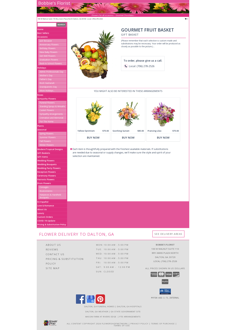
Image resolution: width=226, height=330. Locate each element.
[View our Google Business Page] (90, 303)
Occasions (42, 36)
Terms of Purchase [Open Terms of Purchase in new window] (163, 323)
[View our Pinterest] (100, 303)
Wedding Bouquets (46, 164)
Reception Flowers (46, 172)
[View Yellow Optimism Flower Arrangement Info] (93, 113)
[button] (165, 291)
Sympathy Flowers (46, 98)
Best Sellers (43, 33)
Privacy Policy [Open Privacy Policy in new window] (139, 323)
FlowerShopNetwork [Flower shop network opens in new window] (115, 323)
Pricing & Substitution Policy (51, 224)
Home (40, 29)
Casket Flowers (47, 110)
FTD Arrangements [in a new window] (130, 316)
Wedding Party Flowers (48, 168)
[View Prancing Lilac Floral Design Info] (163, 113)
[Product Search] (46, 25)
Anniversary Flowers (49, 44)
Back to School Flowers (51, 63)
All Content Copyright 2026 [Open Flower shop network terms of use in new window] (84, 323)
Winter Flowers (47, 145)
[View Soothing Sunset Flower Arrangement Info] (128, 113)
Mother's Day (46, 75)
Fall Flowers (45, 141)
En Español (42, 201)
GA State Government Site (126, 311)
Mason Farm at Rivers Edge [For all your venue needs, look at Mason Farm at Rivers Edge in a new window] (101, 316)
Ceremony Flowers (46, 175)
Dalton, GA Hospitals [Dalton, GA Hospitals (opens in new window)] (129, 306)
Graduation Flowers (49, 59)
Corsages (44, 187)
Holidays (41, 67)
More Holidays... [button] (47, 90)
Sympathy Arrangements (51, 114)
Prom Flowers (44, 183)
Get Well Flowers (47, 55)
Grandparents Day (48, 86)
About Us (42, 209)
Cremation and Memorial (51, 117)
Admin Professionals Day (51, 71)
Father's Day (46, 79)
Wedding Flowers (45, 160)
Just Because (46, 40)
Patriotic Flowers (45, 179)
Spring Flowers (46, 133)
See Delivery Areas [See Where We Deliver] (168, 234)
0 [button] (186, 19)
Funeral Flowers (47, 102)
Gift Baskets (43, 153)
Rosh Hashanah (47, 83)
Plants (40, 125)
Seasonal (41, 129)
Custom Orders (45, 217)
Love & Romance (45, 205)
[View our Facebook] (80, 303)
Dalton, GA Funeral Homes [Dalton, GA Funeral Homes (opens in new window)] (99, 306)
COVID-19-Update (46, 220)
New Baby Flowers (48, 52)
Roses (40, 95)
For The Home (46, 121)
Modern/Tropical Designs (50, 149)
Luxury (40, 213)
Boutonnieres (46, 191)
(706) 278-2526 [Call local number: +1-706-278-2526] (97, 19)
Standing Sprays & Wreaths (52, 106)
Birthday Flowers (47, 48)
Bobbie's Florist (54, 3)
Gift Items (42, 156)
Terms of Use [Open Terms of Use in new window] (122, 325)
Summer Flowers (48, 137)
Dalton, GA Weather (96, 311)
